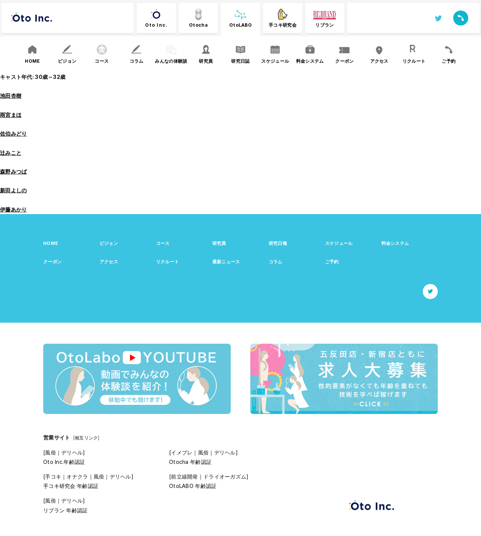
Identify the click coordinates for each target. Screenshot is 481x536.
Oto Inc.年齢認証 (64, 462)
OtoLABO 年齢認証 (192, 486)
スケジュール (339, 243)
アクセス (109, 261)
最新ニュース (226, 261)
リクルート (167, 261)
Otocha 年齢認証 (190, 462)
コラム (276, 261)
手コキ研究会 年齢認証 (70, 486)
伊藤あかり (13, 209)
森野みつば (13, 171)
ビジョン (109, 243)
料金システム (395, 243)
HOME (50, 243)
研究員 (219, 243)
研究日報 (278, 243)
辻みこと (10, 152)
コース (163, 243)
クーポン (52, 261)
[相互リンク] (86, 438)
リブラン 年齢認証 (65, 510)
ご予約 (332, 261)
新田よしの (13, 190)
